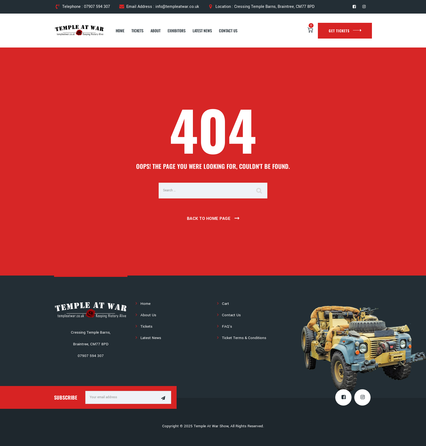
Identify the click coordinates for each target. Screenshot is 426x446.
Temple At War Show (211, 426)
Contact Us (228, 30)
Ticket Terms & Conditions (244, 337)
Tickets (137, 30)
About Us (148, 315)
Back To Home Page (209, 219)
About (156, 30)
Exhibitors (177, 30)
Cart (225, 303)
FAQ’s (227, 326)
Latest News (202, 30)
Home (120, 30)
